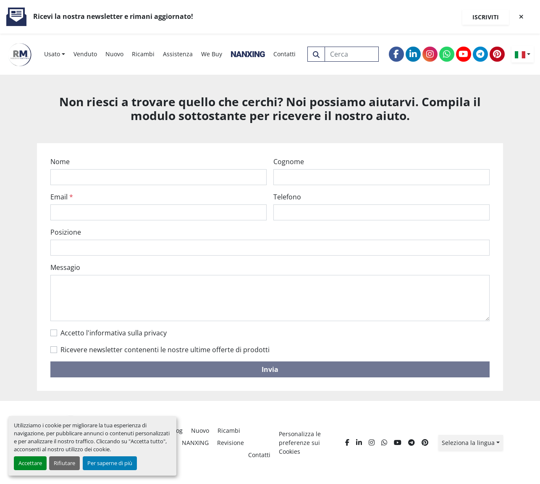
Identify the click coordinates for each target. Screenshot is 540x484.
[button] (54, 54)
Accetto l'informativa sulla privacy (113, 332)
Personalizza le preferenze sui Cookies (300, 442)
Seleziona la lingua (468, 443)
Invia (270, 369)
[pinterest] (497, 54)
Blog (176, 430)
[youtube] (463, 54)
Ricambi (143, 54)
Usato (52, 54)
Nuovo (114, 54)
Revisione (230, 443)
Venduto (85, 54)
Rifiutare (64, 463)
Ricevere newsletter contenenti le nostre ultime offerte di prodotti (165, 349)
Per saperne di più (109, 463)
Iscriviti (485, 17)
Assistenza (178, 54)
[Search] (352, 54)
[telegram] (480, 54)
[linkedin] (413, 54)
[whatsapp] (446, 54)
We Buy (211, 54)
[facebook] (396, 54)
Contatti (284, 54)
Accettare (30, 463)
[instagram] (430, 54)
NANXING (248, 54)
